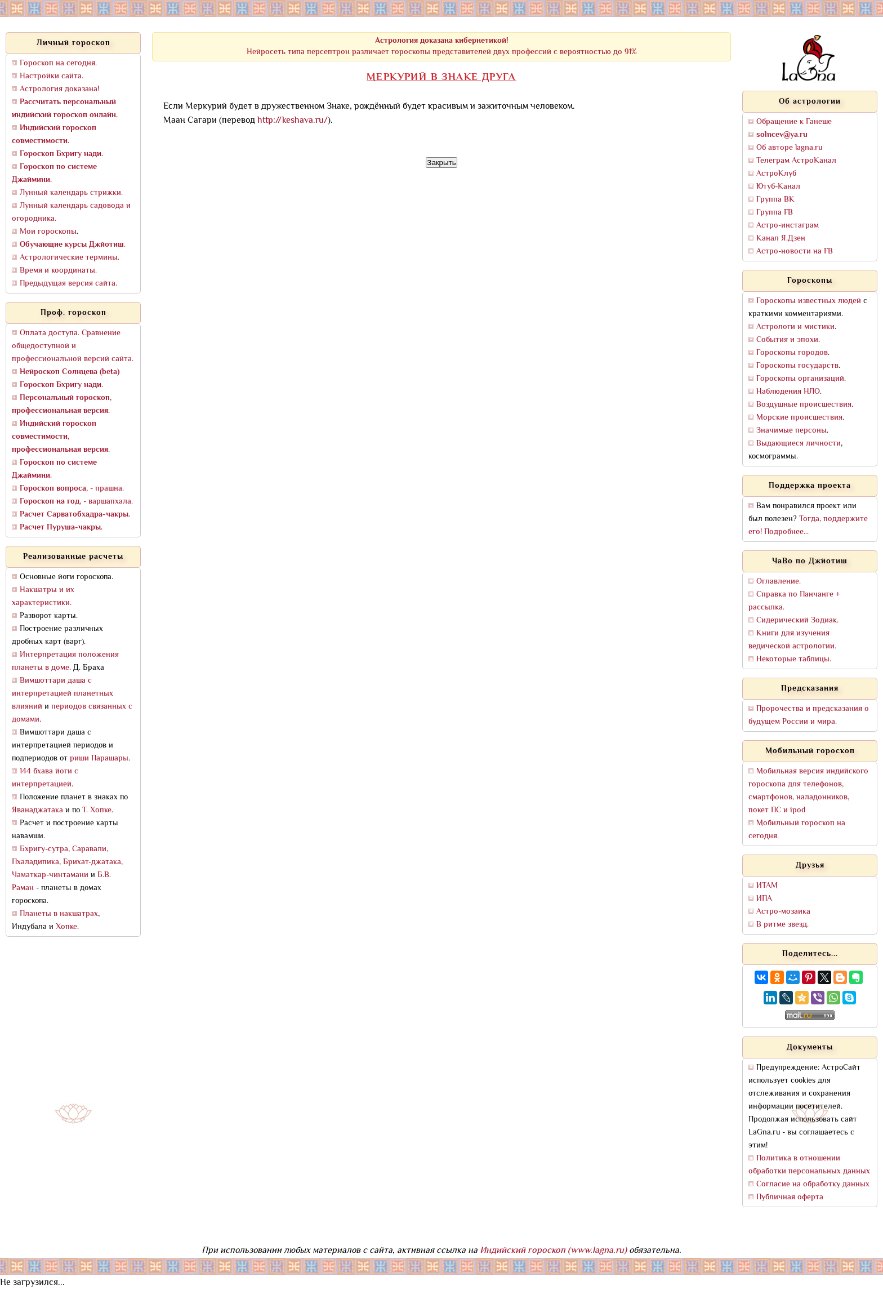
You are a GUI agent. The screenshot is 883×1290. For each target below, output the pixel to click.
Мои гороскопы (48, 231)
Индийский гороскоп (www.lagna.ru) (553, 1251)
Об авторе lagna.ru (789, 147)
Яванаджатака (37, 810)
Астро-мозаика (783, 911)
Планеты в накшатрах (59, 914)
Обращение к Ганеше (794, 121)
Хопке (66, 926)
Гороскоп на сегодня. (58, 63)
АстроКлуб (776, 173)
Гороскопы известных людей (808, 301)
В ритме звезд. (782, 924)
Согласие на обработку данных (812, 1184)
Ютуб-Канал (778, 186)
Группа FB (774, 212)
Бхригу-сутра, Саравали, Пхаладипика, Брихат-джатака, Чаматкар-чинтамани (67, 862)
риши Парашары (99, 758)
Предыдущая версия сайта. (68, 283)
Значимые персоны (791, 430)
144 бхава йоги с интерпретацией (45, 778)
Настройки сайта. (51, 76)
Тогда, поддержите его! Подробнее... (808, 526)
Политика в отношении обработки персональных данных (809, 1165)
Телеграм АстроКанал (796, 160)
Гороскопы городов (792, 352)
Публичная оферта (789, 1197)
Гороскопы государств (797, 365)
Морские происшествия (799, 417)
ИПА (764, 898)
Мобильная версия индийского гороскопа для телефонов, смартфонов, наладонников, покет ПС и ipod (808, 791)
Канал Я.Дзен (780, 238)
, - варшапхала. (76, 501)
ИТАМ (767, 885)
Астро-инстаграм (787, 225)
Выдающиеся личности (798, 443)
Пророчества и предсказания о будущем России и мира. (808, 715)
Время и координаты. (58, 270)
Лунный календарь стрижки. (71, 192)
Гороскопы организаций (800, 378)
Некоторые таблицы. (793, 659)
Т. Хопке (97, 810)
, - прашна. (72, 488)
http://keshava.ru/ (292, 121)
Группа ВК (775, 199)
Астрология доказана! (59, 89)
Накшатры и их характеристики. (43, 597)
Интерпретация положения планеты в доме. (65, 661)
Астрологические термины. (69, 257)
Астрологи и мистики (795, 327)
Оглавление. (778, 581)
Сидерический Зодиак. (797, 620)
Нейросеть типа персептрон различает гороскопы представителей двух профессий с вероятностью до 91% (442, 46)
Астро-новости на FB (794, 251)
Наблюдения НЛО (788, 391)
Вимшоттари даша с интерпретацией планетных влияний (62, 693)
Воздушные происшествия (803, 404)
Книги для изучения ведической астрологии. (792, 640)
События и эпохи (787, 339)
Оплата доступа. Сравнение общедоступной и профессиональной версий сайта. (72, 346)
